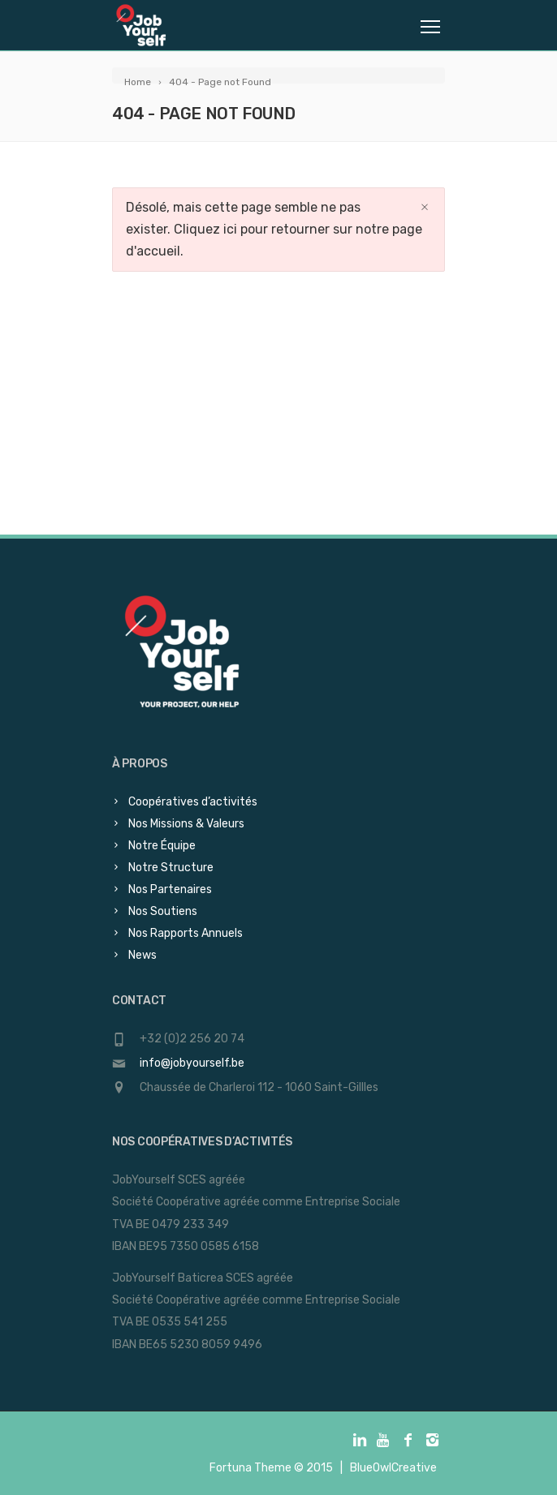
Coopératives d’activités (192, 802)
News (142, 955)
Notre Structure (171, 867)
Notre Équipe (162, 846)
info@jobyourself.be (192, 1063)
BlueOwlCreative (393, 1468)
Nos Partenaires (170, 889)
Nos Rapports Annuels (185, 933)
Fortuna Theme (250, 1468)
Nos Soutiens (162, 911)
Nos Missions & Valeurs (186, 824)
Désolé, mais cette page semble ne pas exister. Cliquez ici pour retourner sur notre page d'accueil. (274, 229)
